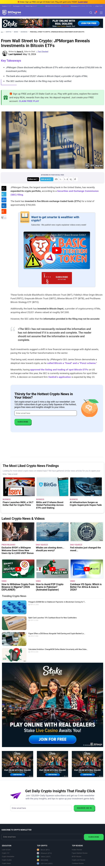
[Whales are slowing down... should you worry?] (52, 532)
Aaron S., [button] (20, 52)
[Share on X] (4, 188)
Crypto (9, 32)
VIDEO (4, 581)
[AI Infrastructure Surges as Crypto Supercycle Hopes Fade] (86, 487)
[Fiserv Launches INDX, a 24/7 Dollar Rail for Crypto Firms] (19, 487)
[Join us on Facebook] (56, 179)
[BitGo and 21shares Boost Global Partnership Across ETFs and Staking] (52, 487)
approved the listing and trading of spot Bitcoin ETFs (59, 369)
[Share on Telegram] (4, 194)
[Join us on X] (33, 179)
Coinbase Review (78, 863)
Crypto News (6, 863)
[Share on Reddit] (4, 211)
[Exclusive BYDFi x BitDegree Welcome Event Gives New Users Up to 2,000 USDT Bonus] (18, 532)
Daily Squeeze (42, 545)
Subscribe (23, 422)
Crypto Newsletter (8, 856)
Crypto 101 (5, 853)
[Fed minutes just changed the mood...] (86, 532)
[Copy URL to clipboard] (4, 217)
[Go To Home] (3, 32)
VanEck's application (59, 377)
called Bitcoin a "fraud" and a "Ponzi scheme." (72, 363)
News (17, 32)
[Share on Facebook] (4, 200)
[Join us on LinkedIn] (71, 179)
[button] (95, 13)
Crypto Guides (7, 860)
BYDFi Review (76, 856)
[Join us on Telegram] (46, 179)
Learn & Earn (6, 850)
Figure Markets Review (79, 853)
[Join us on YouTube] (66, 179)
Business (25, 32)
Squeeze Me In (84, 808)
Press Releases (8, 545)
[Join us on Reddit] (76, 179)
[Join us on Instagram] (61, 179)
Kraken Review (77, 850)
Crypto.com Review (78, 860)
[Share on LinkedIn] (4, 206)
